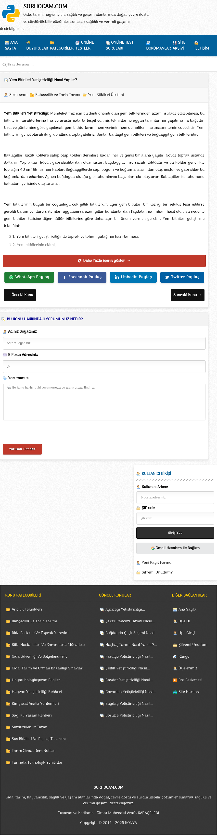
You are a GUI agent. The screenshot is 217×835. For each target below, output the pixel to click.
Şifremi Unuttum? (157, 572)
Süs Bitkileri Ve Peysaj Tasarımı (39, 739)
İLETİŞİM (201, 48)
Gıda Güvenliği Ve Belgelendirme (39, 656)
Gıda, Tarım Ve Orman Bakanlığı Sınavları (48, 668)
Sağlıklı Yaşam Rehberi (32, 715)
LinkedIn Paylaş (133, 277)
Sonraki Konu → (187, 295)
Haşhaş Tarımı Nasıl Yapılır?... (131, 645)
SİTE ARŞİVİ (179, 45)
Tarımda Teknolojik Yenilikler (37, 762)
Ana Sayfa (187, 609)
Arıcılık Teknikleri (27, 609)
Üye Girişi (187, 633)
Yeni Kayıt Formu (156, 563)
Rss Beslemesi (190, 680)
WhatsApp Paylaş (29, 277)
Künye (184, 656)
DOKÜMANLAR (158, 48)
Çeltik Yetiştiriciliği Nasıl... (127, 668)
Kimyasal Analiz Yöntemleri (35, 704)
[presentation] (40, 433)
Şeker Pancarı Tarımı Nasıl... (130, 621)
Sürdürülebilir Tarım (29, 727)
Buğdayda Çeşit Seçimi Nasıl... (131, 633)
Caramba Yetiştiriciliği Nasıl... (130, 692)
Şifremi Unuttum (193, 645)
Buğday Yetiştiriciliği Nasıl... (129, 704)
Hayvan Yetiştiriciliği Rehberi (37, 692)
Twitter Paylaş (182, 277)
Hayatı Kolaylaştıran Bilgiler (36, 680)
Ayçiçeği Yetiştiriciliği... (125, 609)
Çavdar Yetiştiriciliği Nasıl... (129, 680)
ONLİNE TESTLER (85, 45)
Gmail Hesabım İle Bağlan (175, 548)
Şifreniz (145, 508)
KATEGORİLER (62, 48)
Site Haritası (189, 692)
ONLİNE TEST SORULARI (119, 45)
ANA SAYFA (11, 45)
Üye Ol (184, 621)
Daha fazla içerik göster (104, 261)
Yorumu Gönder (22, 449)
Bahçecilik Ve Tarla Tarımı (34, 621)
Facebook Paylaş (82, 277)
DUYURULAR (37, 48)
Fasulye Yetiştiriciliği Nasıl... (129, 656)
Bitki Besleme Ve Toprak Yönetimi (40, 633)
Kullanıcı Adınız (152, 487)
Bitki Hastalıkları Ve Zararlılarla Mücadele (48, 645)
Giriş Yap (175, 532)
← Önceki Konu (20, 295)
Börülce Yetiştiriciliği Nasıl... (129, 715)
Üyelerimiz (188, 668)
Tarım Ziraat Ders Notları (33, 751)
